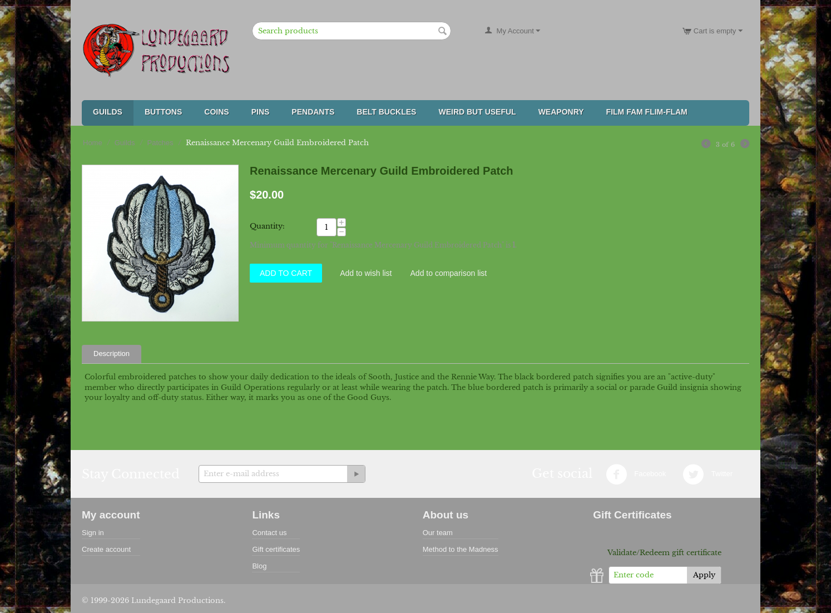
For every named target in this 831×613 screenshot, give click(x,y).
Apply (704, 575)
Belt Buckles (386, 111)
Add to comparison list (448, 273)
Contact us (269, 532)
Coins (216, 111)
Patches (160, 143)
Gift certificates (276, 549)
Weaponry (561, 111)
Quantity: (267, 226)
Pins (260, 111)
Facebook (636, 474)
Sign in (93, 532)
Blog (259, 566)
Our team (438, 532)
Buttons (163, 111)
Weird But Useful (477, 111)
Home (92, 143)
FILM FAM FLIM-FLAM (646, 111)
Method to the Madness (460, 549)
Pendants (312, 111)
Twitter (707, 474)
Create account (106, 549)
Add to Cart (286, 273)
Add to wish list (366, 273)
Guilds (107, 111)
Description (111, 353)
